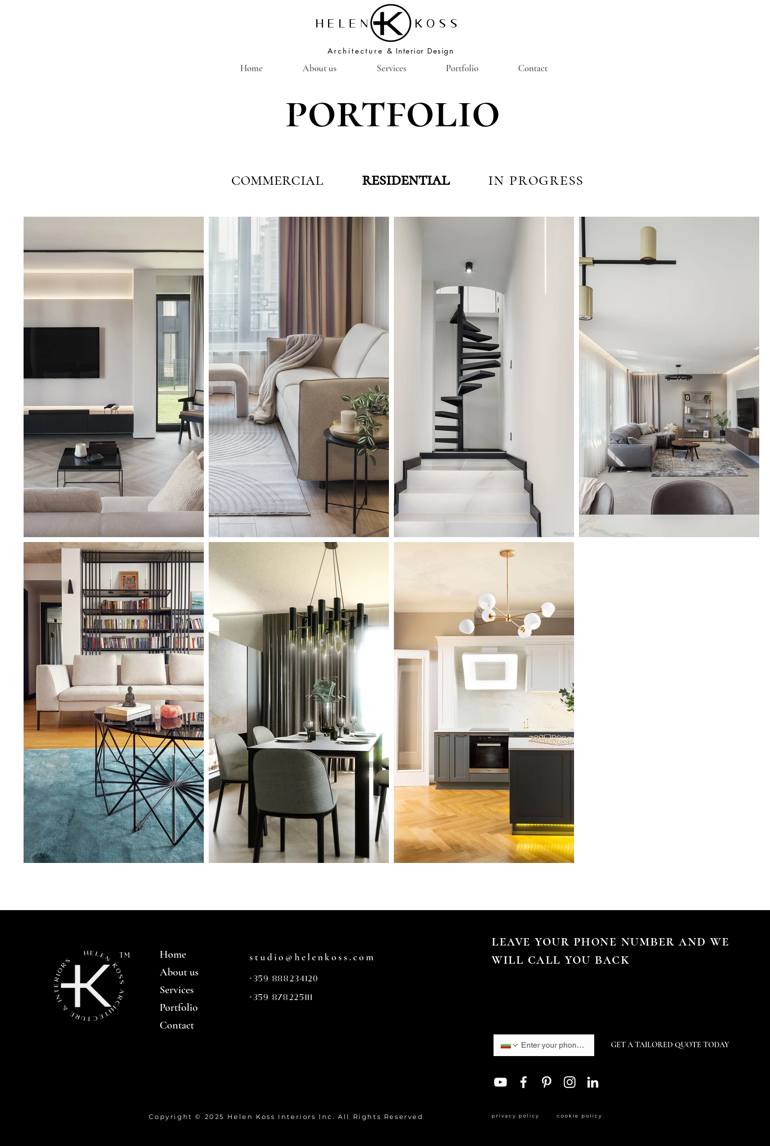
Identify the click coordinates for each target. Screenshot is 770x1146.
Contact (177, 1025)
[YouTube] (500, 1082)
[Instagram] (570, 1082)
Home (173, 954)
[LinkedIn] (593, 1082)
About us (179, 972)
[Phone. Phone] (553, 1045)
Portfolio (179, 1007)
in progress (536, 179)
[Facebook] (523, 1082)
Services (176, 989)
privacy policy (518, 1116)
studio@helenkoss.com (312, 957)
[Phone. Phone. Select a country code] (509, 1045)
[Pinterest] (546, 1082)
